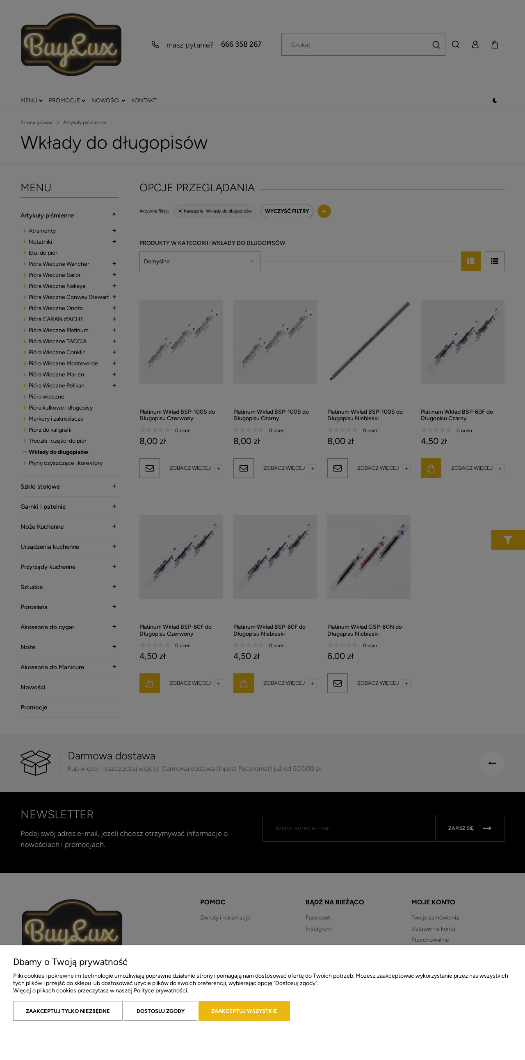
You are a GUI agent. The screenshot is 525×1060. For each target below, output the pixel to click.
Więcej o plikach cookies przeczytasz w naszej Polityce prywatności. (100, 990)
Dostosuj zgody (161, 1011)
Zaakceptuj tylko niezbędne (68, 1011)
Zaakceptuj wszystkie (244, 1011)
